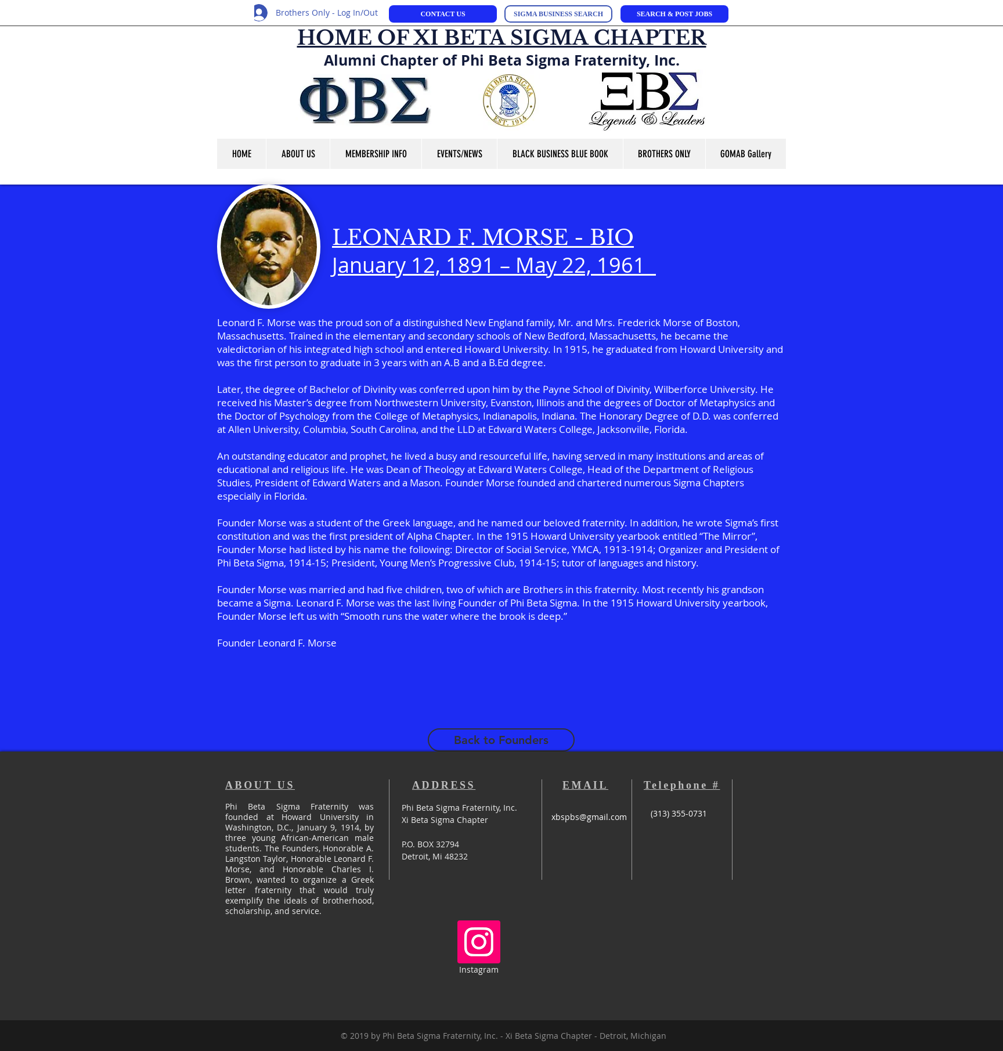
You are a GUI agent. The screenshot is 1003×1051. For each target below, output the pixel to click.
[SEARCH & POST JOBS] (674, 14)
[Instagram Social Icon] (478, 941)
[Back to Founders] (501, 740)
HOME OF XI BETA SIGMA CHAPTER (501, 38)
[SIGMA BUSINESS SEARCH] (558, 14)
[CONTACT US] (443, 14)
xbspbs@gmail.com (589, 816)
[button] (298, 154)
